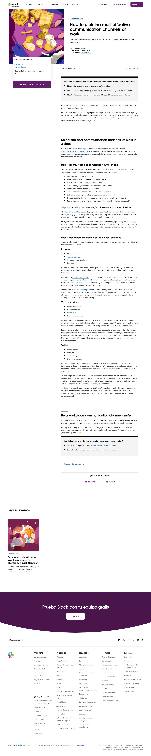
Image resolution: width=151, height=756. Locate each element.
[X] (133, 640)
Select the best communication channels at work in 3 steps (31, 66)
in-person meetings (80, 289)
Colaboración (76, 19)
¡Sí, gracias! (90, 482)
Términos (36, 745)
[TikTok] (142, 640)
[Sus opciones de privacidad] (71, 745)
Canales (66, 464)
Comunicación (78, 464)
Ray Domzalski (86, 53)
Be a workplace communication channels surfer (30, 72)
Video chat (71, 313)
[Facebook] (128, 640)
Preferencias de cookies (50, 745)
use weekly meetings (80, 277)
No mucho (110, 482)
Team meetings (73, 257)
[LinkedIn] (119, 640)
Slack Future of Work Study (76, 212)
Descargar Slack (15, 745)
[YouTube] (138, 640)
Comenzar (137, 4)
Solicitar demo (120, 4)
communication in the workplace (74, 151)
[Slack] (13, 4)
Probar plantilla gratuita (32, 85)
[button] (16, 640)
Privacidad (27, 745)
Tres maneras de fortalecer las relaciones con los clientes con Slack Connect (23, 560)
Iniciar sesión (103, 4)
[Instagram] (124, 640)
